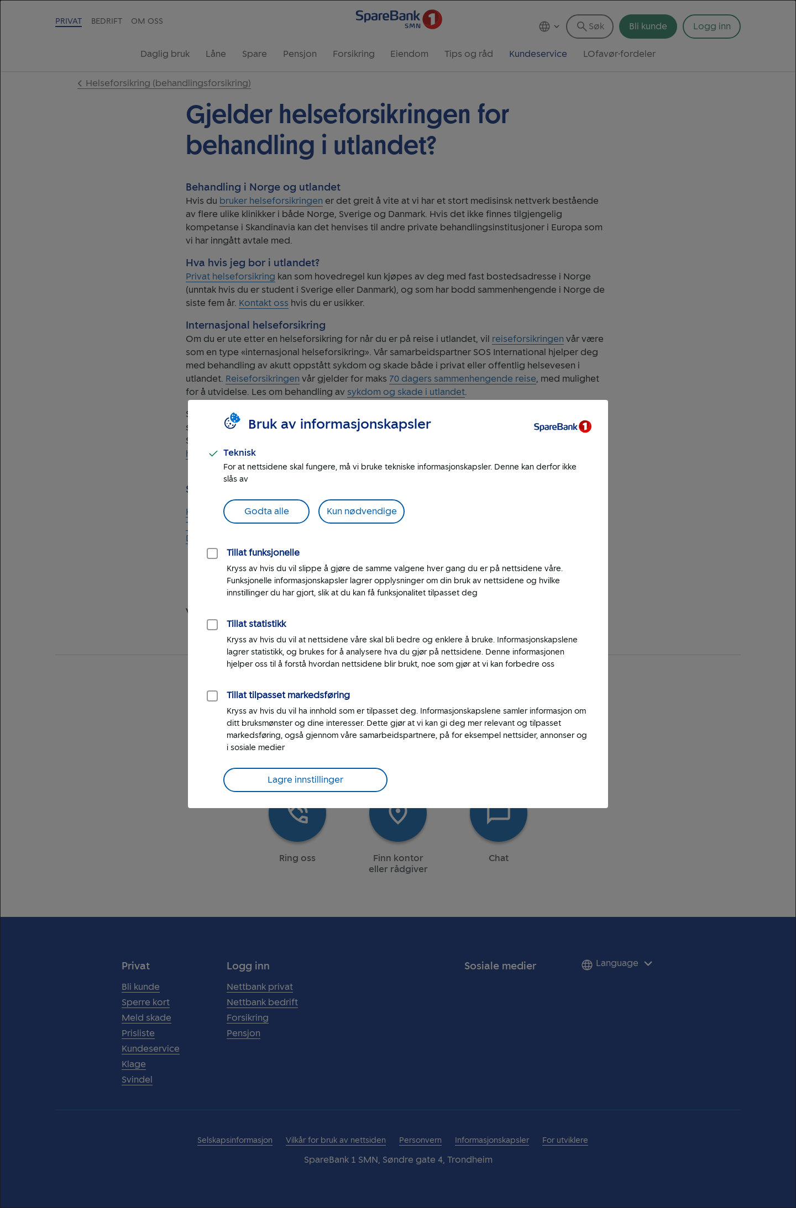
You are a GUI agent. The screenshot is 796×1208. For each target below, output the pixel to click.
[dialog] (398, 604)
